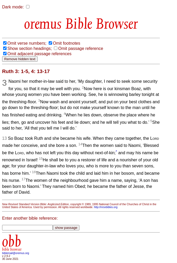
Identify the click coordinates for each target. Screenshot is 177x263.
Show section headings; (29, 48)
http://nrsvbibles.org (105, 207)
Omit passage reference (80, 48)
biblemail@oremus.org (15, 253)
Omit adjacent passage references (39, 53)
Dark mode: (13, 7)
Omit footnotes (66, 43)
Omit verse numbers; (26, 43)
